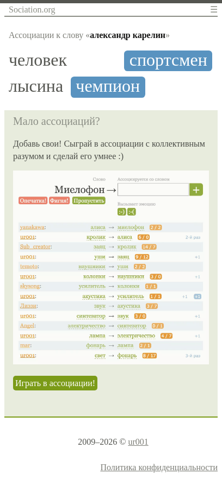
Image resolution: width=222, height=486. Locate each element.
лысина (36, 86)
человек (38, 60)
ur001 (138, 441)
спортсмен (168, 60)
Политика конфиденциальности (159, 467)
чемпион (108, 86)
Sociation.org (32, 9)
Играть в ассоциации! (55, 383)
